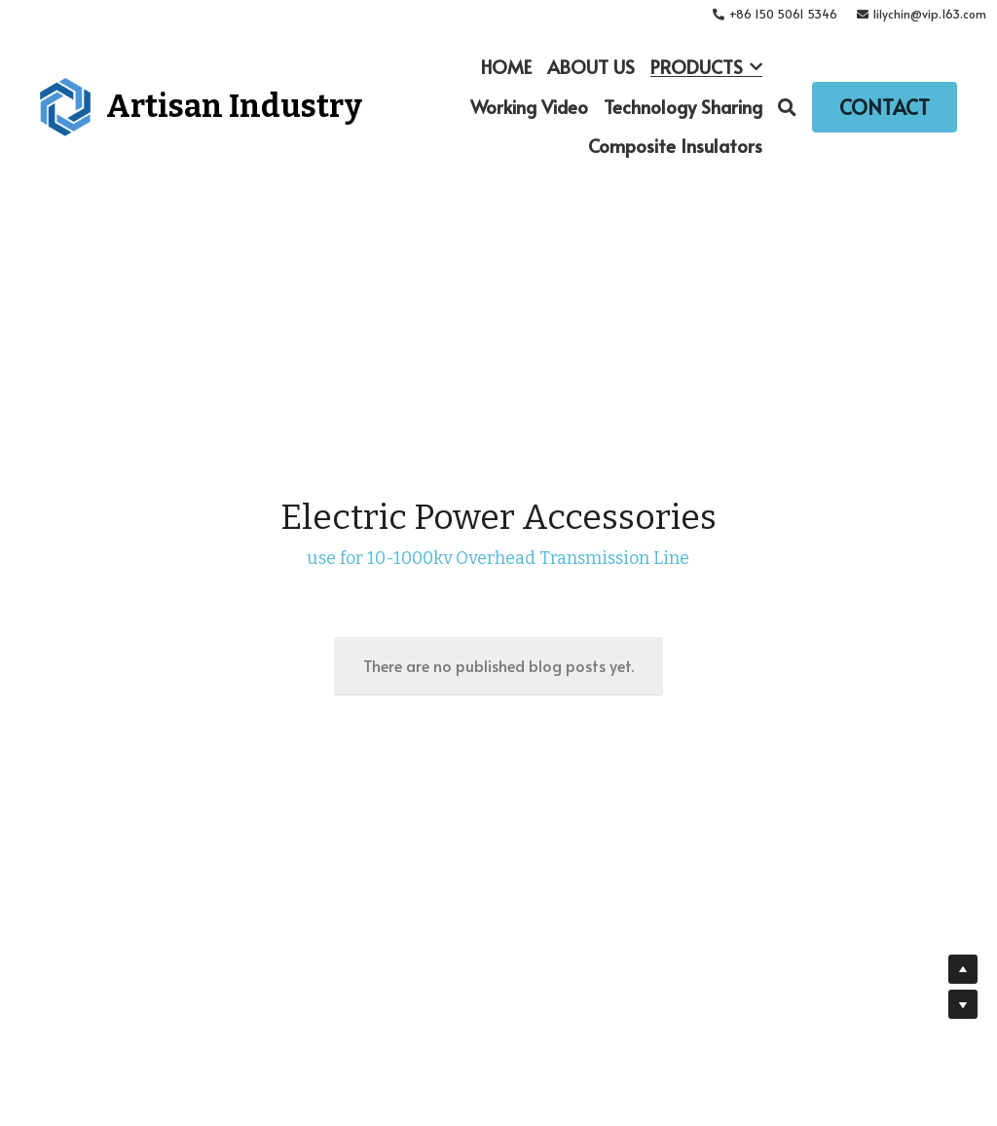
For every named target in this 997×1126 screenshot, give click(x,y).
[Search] (787, 107)
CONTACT (884, 107)
